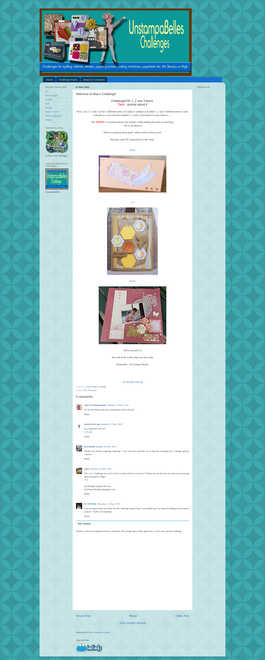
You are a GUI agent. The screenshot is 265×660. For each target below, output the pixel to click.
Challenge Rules (68, 79)
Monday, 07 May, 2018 (117, 405)
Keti (47, 103)
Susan (132, 281)
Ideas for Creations (94, 79)
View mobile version (132, 623)
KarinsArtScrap (92, 424)
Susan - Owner (52, 111)
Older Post (182, 616)
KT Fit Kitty (90, 504)
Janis (86, 469)
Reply (87, 414)
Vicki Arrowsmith (53, 115)
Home (49, 79)
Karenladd (89, 446)
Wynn (132, 150)
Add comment (84, 523)
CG (47, 91)
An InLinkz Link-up (132, 382)
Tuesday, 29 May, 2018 (101, 469)
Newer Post (83, 616)
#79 (85, 390)
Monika (49, 107)
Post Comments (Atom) (99, 632)
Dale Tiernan (51, 95)
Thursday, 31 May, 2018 (109, 504)
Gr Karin (88, 432)
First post (92, 390)
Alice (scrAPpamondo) (95, 405)
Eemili (48, 99)
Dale (132, 202)
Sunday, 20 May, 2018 (106, 446)
